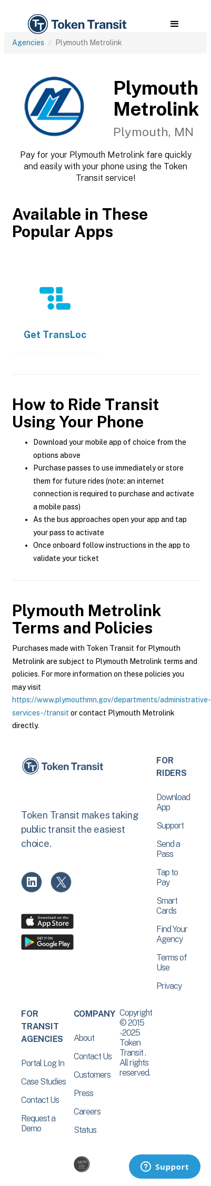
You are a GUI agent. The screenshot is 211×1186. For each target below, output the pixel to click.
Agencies (28, 42)
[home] (76, 24)
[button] (174, 24)
